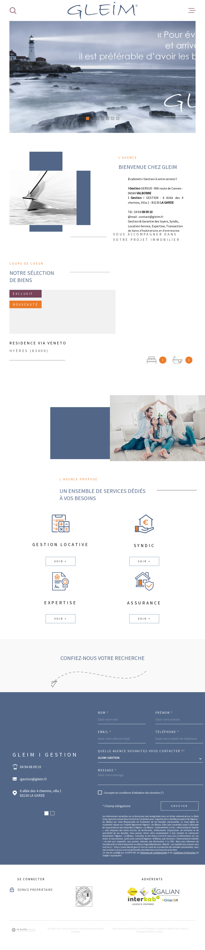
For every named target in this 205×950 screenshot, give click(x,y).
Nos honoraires (121, 928)
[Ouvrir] (13, 10)
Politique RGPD (144, 931)
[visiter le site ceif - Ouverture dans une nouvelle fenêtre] (144, 891)
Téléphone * (167, 731)
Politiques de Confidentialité (153, 852)
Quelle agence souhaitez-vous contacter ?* (141, 751)
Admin (171, 928)
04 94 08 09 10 (30, 767)
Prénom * (164, 712)
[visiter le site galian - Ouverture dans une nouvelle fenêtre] (165, 891)
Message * (107, 770)
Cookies (159, 931)
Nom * (103, 712)
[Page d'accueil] (102, 10)
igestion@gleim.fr (33, 779)
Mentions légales (156, 928)
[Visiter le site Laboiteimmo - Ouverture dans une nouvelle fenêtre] (23, 930)
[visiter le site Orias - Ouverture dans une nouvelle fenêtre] (170, 900)
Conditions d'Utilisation (184, 852)
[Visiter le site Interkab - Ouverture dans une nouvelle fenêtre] (144, 900)
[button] (87, 118)
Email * (104, 731)
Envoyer (179, 806)
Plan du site (138, 928)
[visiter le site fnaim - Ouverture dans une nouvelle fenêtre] (132, 892)
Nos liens (181, 928)
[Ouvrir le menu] (192, 10)
